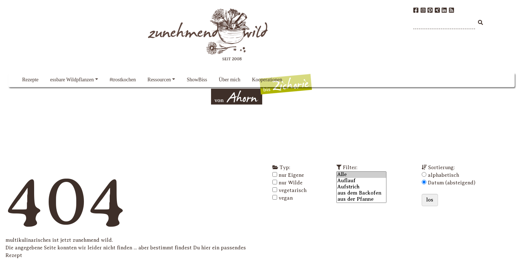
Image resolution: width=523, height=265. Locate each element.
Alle (361, 175)
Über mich (229, 79)
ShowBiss (197, 79)
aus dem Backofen (361, 193)
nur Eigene (291, 175)
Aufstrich (361, 187)
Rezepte (30, 79)
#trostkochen (123, 79)
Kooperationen (267, 79)
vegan (286, 198)
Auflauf (361, 181)
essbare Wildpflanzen (72, 79)
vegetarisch (293, 190)
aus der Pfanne (361, 199)
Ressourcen (159, 79)
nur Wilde (291, 183)
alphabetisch (443, 175)
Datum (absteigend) (451, 183)
